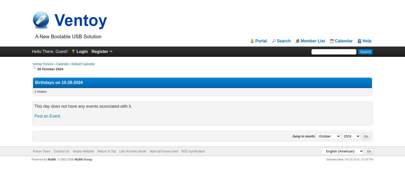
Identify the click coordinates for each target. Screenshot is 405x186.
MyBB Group (83, 159)
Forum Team (41, 151)
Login (82, 51)
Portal (261, 41)
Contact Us (61, 151)
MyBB (52, 159)
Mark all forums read (164, 151)
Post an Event (47, 116)
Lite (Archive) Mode (133, 151)
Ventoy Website (83, 151)
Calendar (344, 41)
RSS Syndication (193, 151)
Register (99, 51)
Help (367, 41)
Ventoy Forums (43, 64)
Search (284, 41)
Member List (313, 41)
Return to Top (106, 151)
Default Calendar (83, 64)
